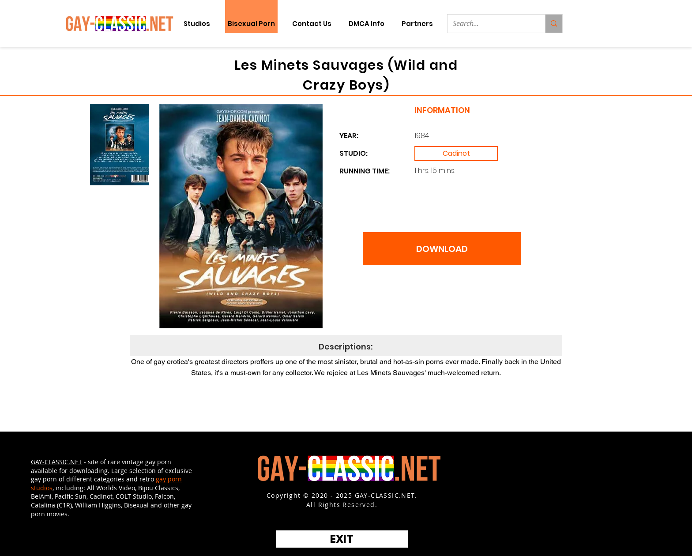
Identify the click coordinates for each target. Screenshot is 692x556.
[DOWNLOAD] (442, 248)
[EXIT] (342, 539)
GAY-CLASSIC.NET (56, 462)
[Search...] (490, 24)
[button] (417, 24)
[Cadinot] (456, 153)
